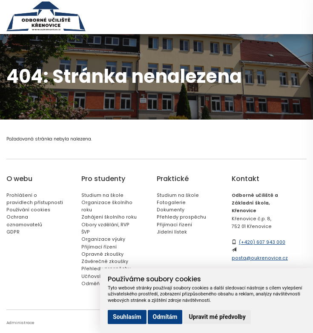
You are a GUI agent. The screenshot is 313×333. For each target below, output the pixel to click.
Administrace (20, 322)
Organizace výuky (103, 239)
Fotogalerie (171, 202)
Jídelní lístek (172, 232)
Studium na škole (102, 195)
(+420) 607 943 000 (262, 242)
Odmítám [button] (165, 316)
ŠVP (85, 232)
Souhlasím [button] (127, 316)
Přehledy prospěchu (181, 217)
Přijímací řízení (99, 247)
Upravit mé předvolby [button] (217, 316)
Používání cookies (28, 210)
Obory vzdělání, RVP (105, 225)
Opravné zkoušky (102, 254)
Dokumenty (170, 210)
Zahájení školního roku (109, 217)
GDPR (13, 232)
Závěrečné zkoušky (104, 261)
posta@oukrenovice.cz (260, 258)
